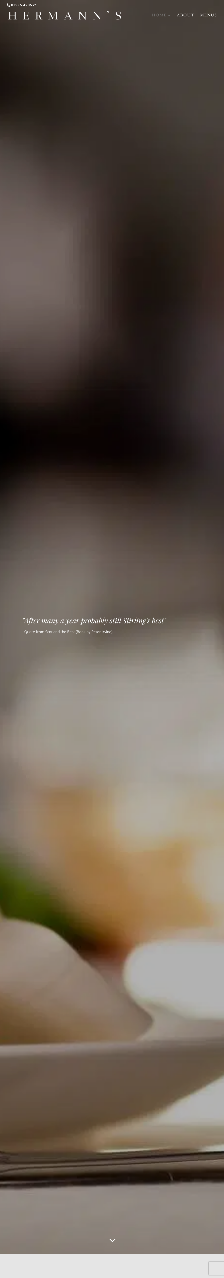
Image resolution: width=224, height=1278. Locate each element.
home (159, 16)
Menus (208, 16)
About (185, 16)
